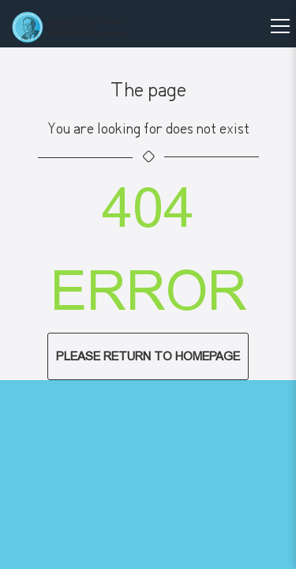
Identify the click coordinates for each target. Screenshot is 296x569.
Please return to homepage (148, 356)
